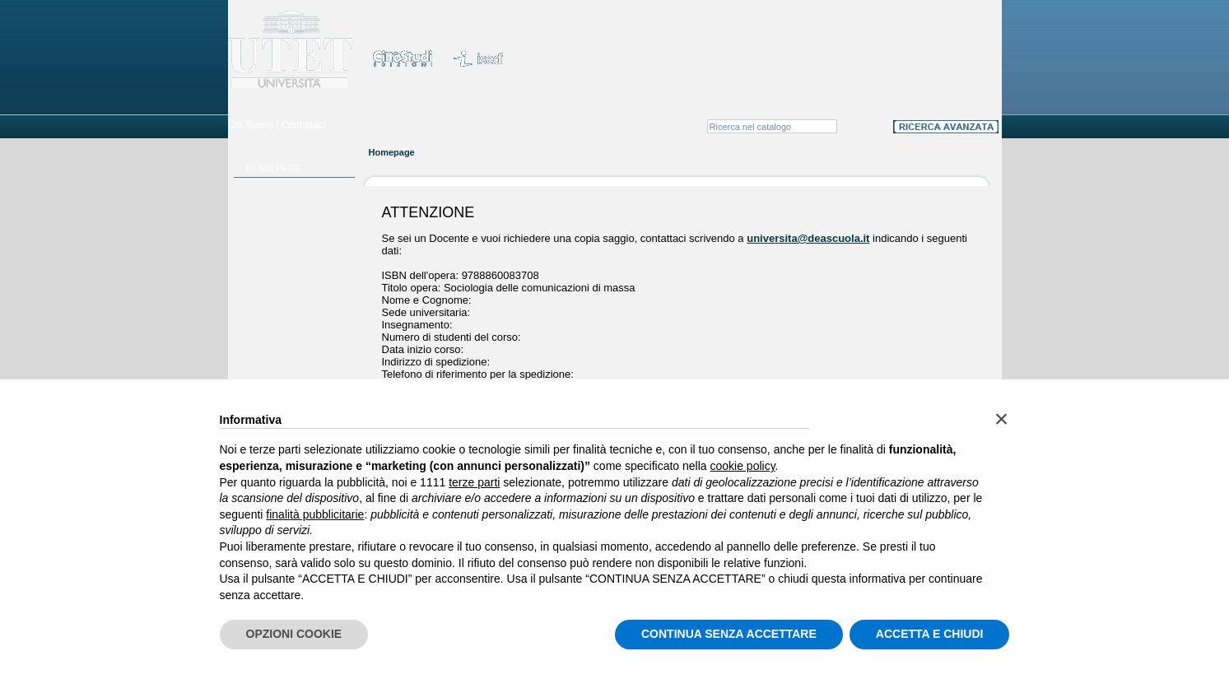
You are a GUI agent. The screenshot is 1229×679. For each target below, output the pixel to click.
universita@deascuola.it (808, 238)
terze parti (474, 482)
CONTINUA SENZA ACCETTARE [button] (729, 633)
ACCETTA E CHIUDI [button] (930, 633)
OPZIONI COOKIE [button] (294, 633)
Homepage (392, 152)
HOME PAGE (273, 168)
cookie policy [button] (742, 465)
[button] (1002, 419)
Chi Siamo (250, 125)
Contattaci (304, 125)
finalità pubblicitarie (315, 514)
